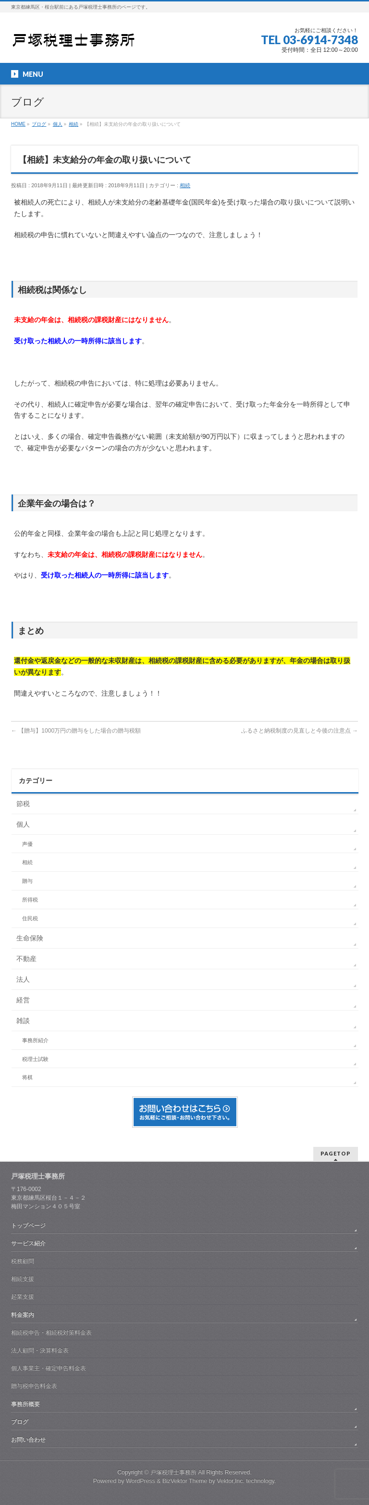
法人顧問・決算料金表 (40, 1350)
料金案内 (22, 1315)
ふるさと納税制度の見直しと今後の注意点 (299, 730)
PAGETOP (335, 1153)
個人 (23, 824)
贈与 (27, 881)
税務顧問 (22, 1261)
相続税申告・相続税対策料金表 (51, 1332)
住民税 (30, 918)
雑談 (23, 1020)
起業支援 (22, 1296)
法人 (23, 979)
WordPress (140, 1481)
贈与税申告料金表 (34, 1386)
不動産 (26, 959)
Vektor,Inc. (231, 1481)
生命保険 (29, 938)
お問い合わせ (28, 1439)
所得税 (30, 900)
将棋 (27, 1077)
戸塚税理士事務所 (173, 1472)
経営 (23, 1000)
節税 (23, 803)
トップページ (28, 1225)
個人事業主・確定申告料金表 (48, 1368)
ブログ (19, 1422)
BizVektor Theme (185, 1481)
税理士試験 (35, 1059)
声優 (27, 844)
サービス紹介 (28, 1243)
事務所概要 (25, 1404)
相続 (185, 185)
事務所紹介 (35, 1040)
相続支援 (22, 1279)
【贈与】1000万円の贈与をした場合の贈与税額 (76, 730)
